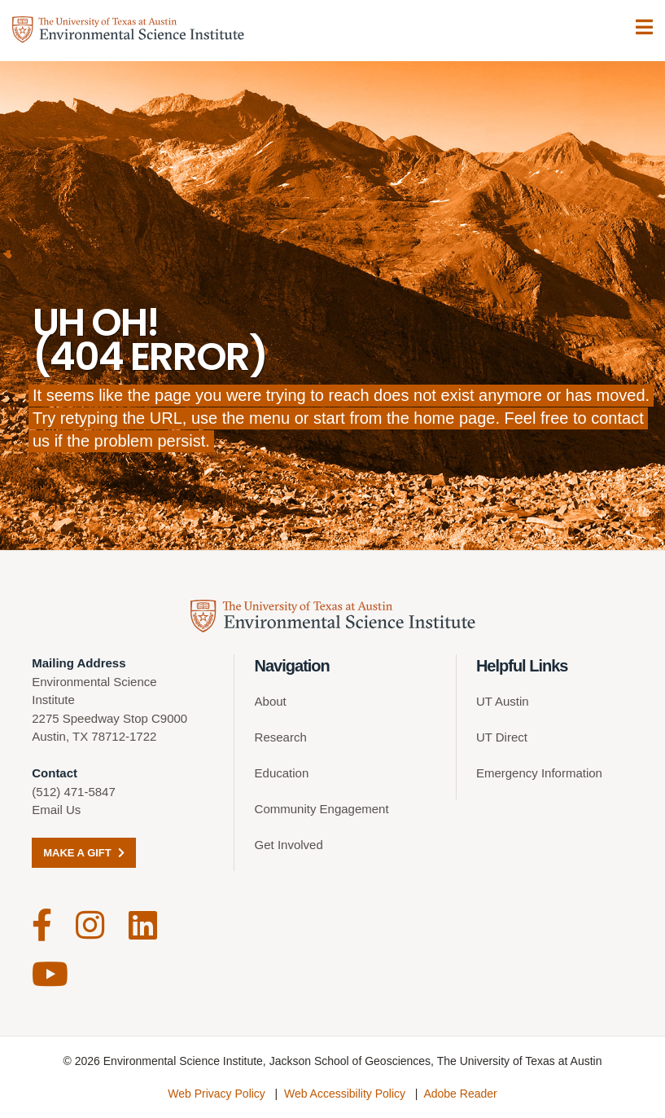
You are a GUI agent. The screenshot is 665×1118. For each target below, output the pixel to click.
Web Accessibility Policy (344, 1093)
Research (281, 737)
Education (282, 773)
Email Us (56, 809)
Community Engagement (322, 809)
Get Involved (289, 845)
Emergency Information (539, 773)
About (271, 701)
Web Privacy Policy (216, 1093)
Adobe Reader (460, 1093)
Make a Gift (84, 853)
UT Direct (501, 737)
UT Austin (502, 701)
